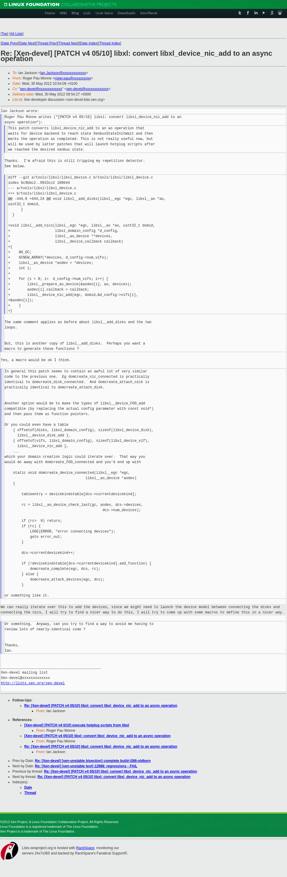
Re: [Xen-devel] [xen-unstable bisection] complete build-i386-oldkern (93, 761)
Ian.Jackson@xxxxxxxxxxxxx (63, 73)
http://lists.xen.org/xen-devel (33, 683)
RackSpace (85, 848)
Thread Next (68, 43)
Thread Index (109, 43)
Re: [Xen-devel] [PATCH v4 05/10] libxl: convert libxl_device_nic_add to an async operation (100, 706)
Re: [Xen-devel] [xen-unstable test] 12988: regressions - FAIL (86, 766)
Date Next (27, 43)
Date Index (88, 43)
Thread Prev (47, 43)
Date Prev (9, 43)
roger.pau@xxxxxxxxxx (72, 78)
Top (4, 34)
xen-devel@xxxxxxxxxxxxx (41, 89)
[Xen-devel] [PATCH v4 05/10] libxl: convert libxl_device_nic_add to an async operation (97, 736)
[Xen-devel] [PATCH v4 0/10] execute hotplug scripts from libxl (76, 725)
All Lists (16, 34)
